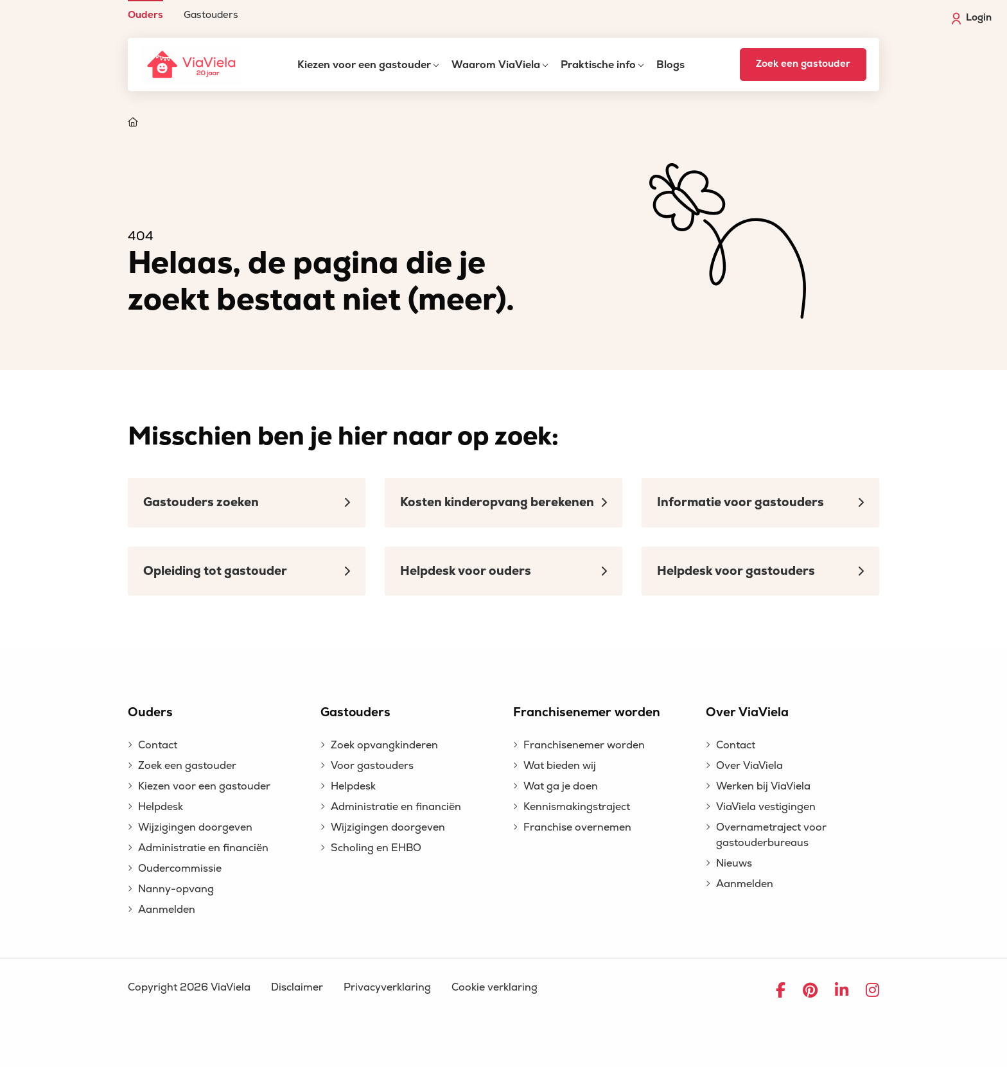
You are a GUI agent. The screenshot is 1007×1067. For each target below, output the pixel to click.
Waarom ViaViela (495, 64)
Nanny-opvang (176, 889)
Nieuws (734, 863)
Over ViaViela (749, 765)
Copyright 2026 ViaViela (189, 987)
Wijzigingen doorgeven (195, 827)
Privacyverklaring (387, 987)
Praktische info (598, 64)
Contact (157, 745)
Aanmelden (166, 909)
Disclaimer (297, 987)
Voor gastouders (372, 765)
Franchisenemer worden (584, 745)
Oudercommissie (180, 868)
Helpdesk (160, 806)
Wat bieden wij (559, 765)
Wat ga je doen (560, 786)
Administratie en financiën (203, 848)
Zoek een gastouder (803, 64)
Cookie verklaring (494, 987)
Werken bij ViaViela (763, 786)
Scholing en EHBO (376, 848)
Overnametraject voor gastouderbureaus (771, 835)
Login (972, 18)
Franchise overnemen (577, 827)
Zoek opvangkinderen (384, 745)
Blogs (670, 64)
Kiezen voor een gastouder (364, 64)
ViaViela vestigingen (766, 806)
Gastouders (211, 14)
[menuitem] (145, 10)
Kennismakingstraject (576, 806)
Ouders (145, 14)
